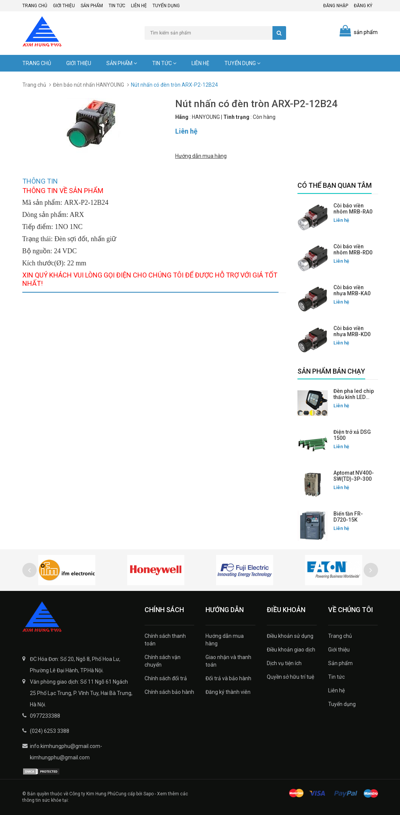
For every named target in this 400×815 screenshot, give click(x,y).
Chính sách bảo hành (169, 692)
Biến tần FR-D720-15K (348, 517)
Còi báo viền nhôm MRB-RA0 (352, 209)
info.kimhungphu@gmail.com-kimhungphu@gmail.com (66, 751)
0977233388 (45, 716)
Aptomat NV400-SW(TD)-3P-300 (353, 476)
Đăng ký (363, 5)
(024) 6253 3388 (49, 731)
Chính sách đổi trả (166, 678)
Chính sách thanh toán (165, 640)
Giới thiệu (64, 5)
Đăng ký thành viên (228, 692)
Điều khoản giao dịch (291, 650)
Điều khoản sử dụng (290, 636)
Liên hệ (139, 5)
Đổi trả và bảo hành (228, 678)
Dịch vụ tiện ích (284, 663)
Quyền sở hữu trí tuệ (290, 677)
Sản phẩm (92, 5)
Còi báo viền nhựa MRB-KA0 (351, 290)
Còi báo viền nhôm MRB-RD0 (352, 249)
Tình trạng (236, 117)
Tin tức (117, 5)
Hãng (181, 117)
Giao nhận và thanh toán (228, 661)
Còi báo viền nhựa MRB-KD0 (351, 331)
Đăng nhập (335, 5)
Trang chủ (34, 5)
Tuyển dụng (166, 5)
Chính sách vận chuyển (163, 661)
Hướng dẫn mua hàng (201, 156)
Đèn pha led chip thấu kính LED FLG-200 (353, 397)
